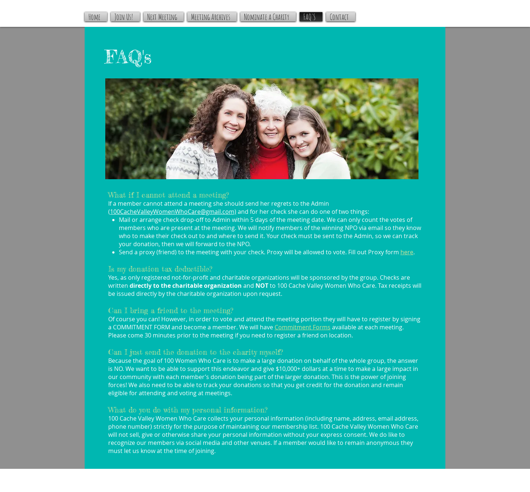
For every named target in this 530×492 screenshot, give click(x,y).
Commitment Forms (303, 327)
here (406, 252)
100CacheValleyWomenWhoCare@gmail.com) (173, 212)
